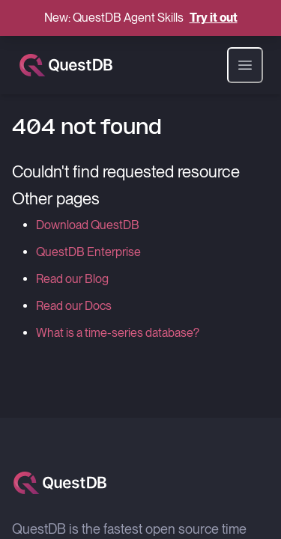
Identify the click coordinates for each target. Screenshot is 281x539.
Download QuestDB (87, 225)
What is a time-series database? (117, 333)
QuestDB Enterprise (88, 252)
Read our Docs (74, 306)
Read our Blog (72, 279)
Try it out (214, 17)
